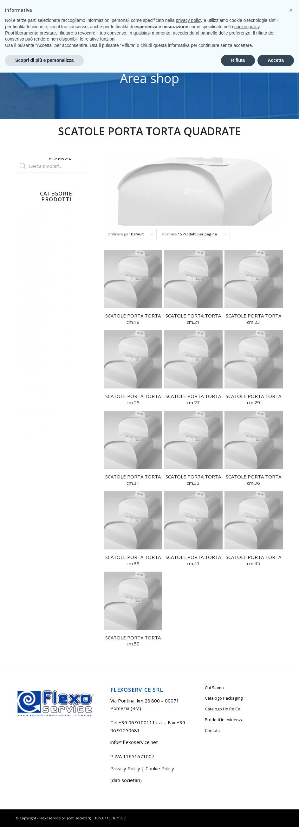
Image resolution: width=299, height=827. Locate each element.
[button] (291, 765)
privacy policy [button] (189, 774)
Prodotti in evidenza (224, 719)
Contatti (212, 730)
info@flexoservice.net (134, 742)
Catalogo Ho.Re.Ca (222, 709)
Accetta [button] (276, 814)
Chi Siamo (214, 687)
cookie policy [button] (246, 781)
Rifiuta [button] (238, 814)
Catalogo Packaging (224, 698)
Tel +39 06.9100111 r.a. (35, 4)
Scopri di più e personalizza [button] (44, 814)
